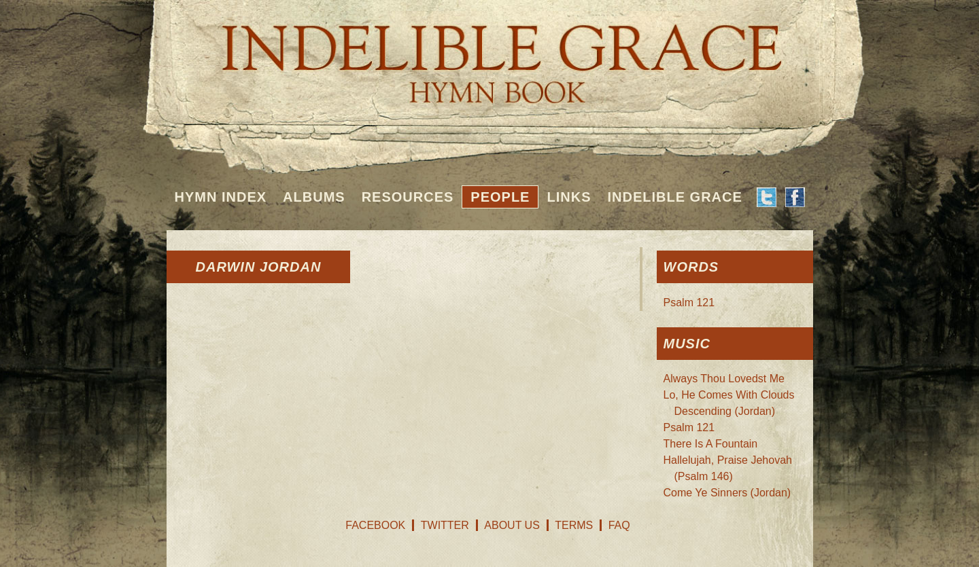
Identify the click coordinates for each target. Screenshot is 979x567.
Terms (574, 525)
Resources (408, 196)
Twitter (445, 525)
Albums (314, 196)
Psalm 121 (689, 302)
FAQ (619, 525)
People (500, 196)
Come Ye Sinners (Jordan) (727, 492)
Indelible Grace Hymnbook (490, 54)
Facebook (375, 525)
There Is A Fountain (711, 444)
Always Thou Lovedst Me (724, 378)
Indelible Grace (674, 196)
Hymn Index (221, 196)
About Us (512, 525)
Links (569, 196)
